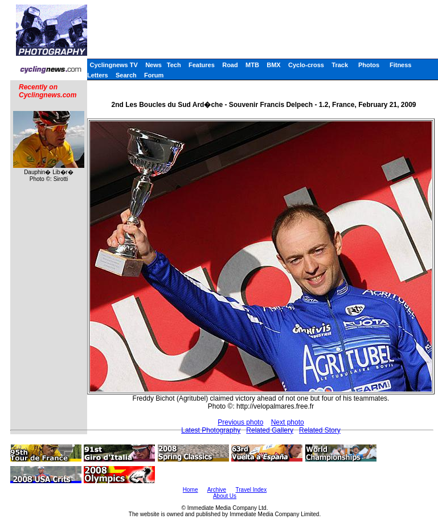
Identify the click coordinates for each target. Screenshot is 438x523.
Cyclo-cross (306, 64)
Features (202, 64)
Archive (216, 490)
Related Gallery (269, 430)
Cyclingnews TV (113, 64)
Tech (174, 64)
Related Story (320, 430)
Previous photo (240, 422)
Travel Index (251, 490)
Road (230, 64)
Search (126, 75)
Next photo (287, 422)
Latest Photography (210, 430)
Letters (97, 75)
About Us (224, 496)
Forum (153, 75)
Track (339, 64)
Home (190, 490)
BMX (273, 64)
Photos (368, 64)
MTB (252, 64)
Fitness (401, 64)
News (153, 64)
